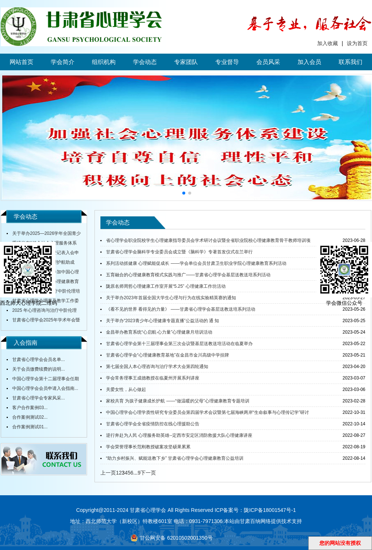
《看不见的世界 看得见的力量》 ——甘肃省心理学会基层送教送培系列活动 (180, 309)
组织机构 (104, 62)
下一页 (148, 473)
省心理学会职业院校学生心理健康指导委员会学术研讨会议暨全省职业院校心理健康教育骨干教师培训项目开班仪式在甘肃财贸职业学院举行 (205, 242)
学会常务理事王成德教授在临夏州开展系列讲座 (152, 378)
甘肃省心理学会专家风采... (38, 398)
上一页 (108, 473)
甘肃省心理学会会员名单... (38, 359)
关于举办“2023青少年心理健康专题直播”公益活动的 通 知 (162, 320)
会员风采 (268, 62)
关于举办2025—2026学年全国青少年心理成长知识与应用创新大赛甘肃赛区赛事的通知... (44, 234)
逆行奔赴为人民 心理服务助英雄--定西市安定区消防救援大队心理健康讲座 (179, 435)
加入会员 (309, 62)
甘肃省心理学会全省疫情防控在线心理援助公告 (152, 423)
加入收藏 (327, 43)
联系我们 (350, 62)
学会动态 (145, 62)
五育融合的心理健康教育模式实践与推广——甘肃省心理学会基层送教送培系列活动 (188, 274)
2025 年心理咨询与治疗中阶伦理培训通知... (42, 311)
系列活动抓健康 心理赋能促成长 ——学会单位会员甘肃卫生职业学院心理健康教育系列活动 (196, 263)
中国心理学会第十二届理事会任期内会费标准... (43, 380)
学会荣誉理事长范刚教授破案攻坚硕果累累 (148, 446)
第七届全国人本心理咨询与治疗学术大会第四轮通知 (157, 366)
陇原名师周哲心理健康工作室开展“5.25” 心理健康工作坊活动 (166, 286)
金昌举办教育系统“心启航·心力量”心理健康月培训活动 (159, 332)
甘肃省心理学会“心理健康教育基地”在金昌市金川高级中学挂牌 (167, 355)
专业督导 (227, 62)
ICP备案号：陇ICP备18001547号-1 (255, 510)
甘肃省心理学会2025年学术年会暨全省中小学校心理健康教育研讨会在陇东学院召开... (43, 321)
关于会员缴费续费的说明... (38, 369)
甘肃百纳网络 (255, 521)
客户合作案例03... (29, 407)
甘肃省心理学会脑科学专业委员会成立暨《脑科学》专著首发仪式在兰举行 (179, 251)
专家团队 (186, 62)
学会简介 (62, 62)
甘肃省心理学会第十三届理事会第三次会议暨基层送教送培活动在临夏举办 (179, 343)
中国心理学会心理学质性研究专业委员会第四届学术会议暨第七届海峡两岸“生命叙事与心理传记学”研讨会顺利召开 (204, 414)
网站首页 (21, 62)
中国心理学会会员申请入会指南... (45, 388)
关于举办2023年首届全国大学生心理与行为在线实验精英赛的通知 (171, 297)
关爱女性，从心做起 (126, 389)
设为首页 (357, 43)
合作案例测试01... (29, 426)
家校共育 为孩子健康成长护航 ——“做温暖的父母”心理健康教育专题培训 (177, 401)
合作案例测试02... (29, 417)
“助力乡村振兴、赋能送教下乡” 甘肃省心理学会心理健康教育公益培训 (174, 458)
